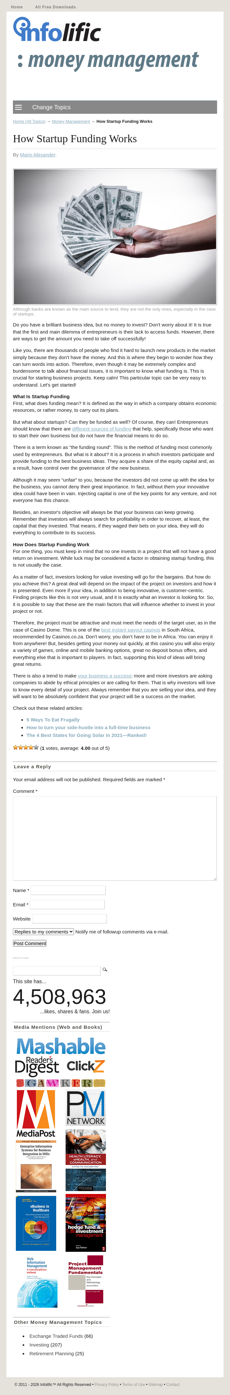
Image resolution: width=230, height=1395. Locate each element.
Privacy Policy (107, 1384)
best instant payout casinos (130, 630)
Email (20, 904)
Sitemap (156, 1384)
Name (21, 890)
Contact (173, 1384)
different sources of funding (101, 428)
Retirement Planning (51, 1353)
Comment (25, 791)
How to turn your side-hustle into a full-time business (88, 727)
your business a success (104, 675)
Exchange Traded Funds (56, 1336)
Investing (39, 1344)
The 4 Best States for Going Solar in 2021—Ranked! (86, 735)
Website (22, 918)
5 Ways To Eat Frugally (53, 719)
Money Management (71, 121)
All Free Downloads (55, 7)
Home (17, 7)
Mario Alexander (37, 154)
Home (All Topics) (29, 121)
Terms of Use (133, 1384)
